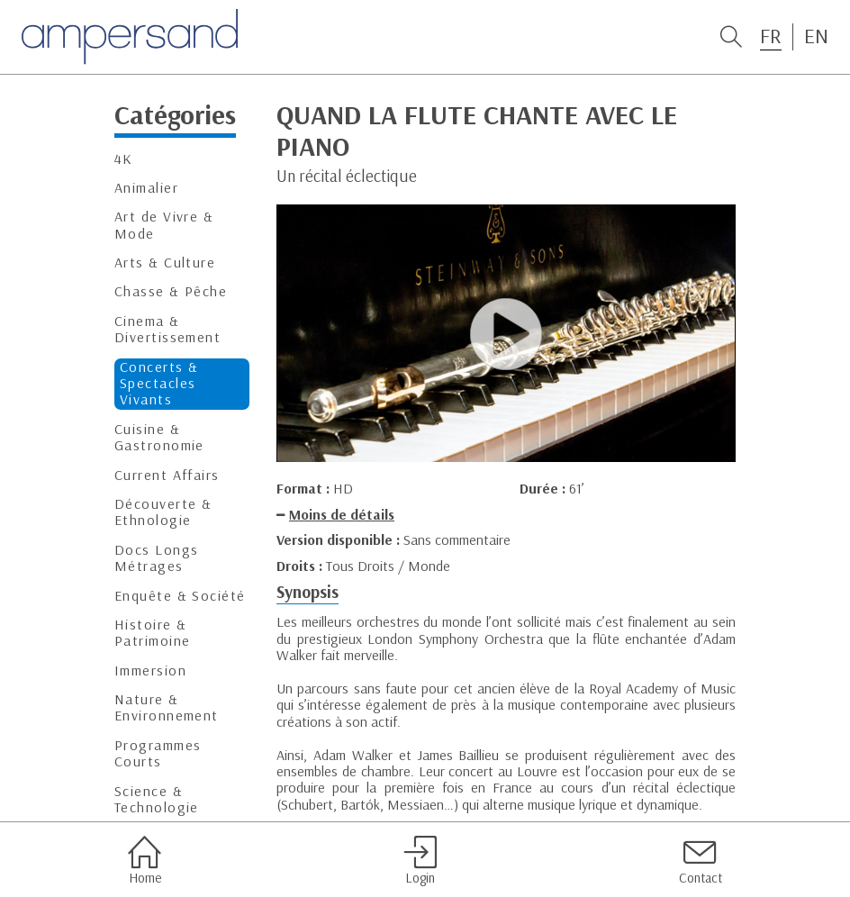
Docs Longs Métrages (156, 558)
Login (420, 860)
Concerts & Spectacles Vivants (159, 383)
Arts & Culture (164, 262)
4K (123, 159)
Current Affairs (167, 475)
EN (816, 36)
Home (144, 860)
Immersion (150, 670)
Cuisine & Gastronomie (159, 437)
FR (771, 36)
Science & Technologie (156, 799)
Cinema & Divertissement (167, 329)
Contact (700, 860)
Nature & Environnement (166, 707)
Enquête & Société (179, 595)
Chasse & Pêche (170, 291)
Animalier (146, 187)
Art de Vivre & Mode (163, 224)
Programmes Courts (157, 753)
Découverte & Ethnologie (163, 512)
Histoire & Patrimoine (152, 632)
